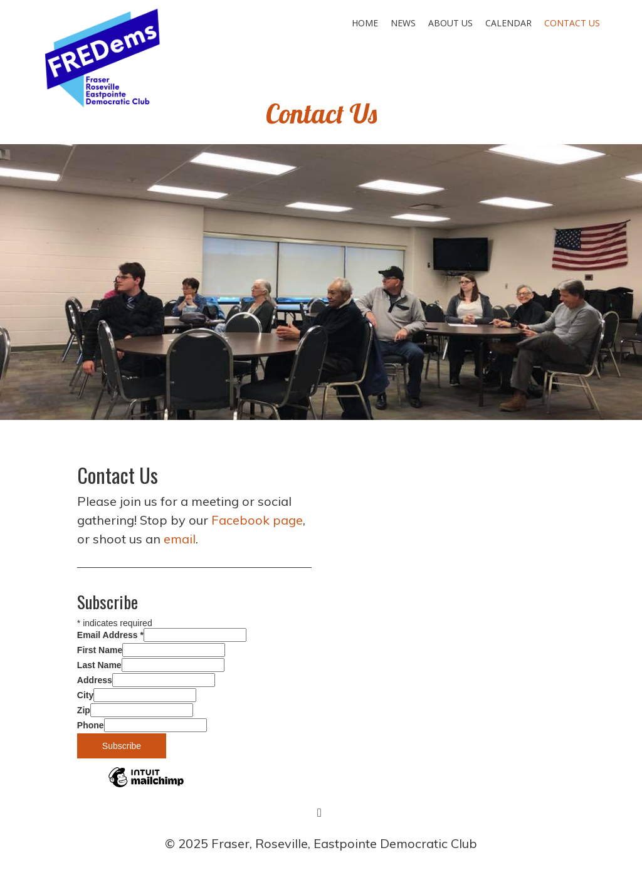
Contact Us (572, 23)
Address (94, 680)
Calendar (508, 23)
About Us (450, 23)
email (180, 539)
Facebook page (257, 520)
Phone (90, 725)
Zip (83, 710)
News (403, 23)
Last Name (99, 665)
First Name (99, 650)
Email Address (110, 635)
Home (365, 23)
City (85, 695)
